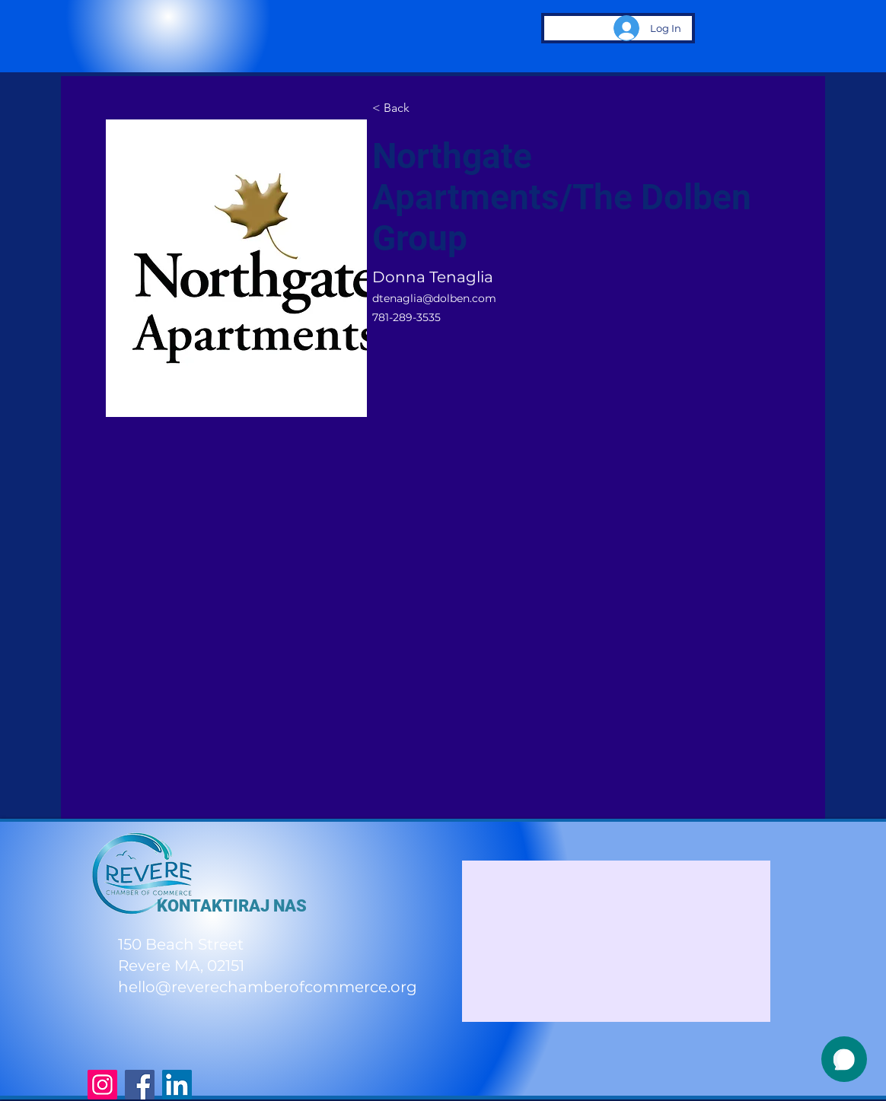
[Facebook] (140, 1084)
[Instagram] (102, 1084)
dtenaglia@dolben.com (434, 298)
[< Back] (402, 108)
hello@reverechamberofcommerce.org (267, 987)
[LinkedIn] (177, 1084)
